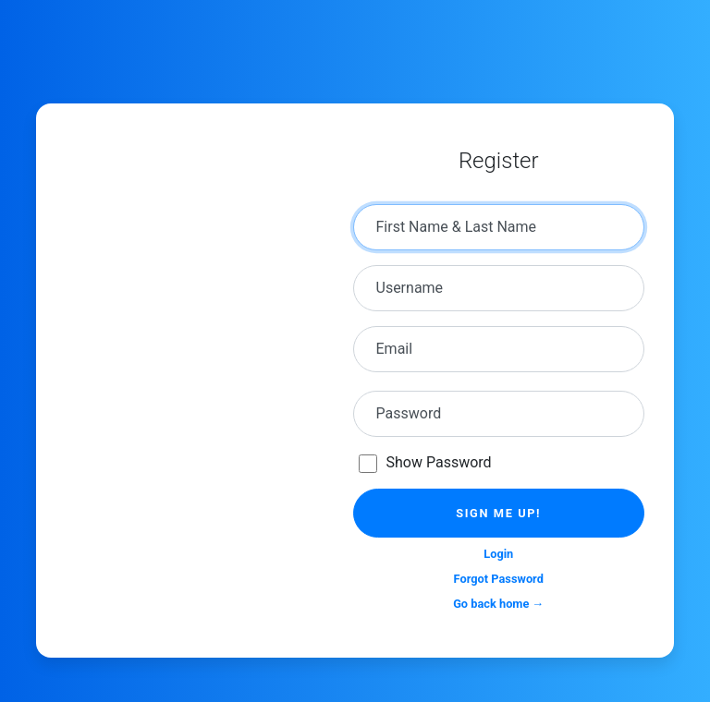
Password (409, 413)
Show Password (439, 462)
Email (394, 348)
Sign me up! (498, 513)
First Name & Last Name (456, 227)
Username (410, 288)
